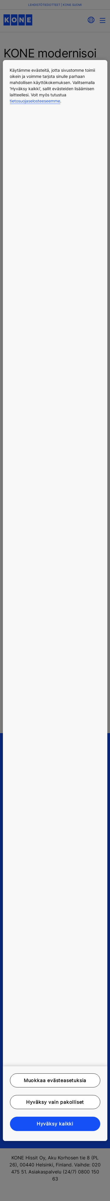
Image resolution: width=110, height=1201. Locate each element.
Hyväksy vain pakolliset (55, 1102)
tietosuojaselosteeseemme (35, 100)
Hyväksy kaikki (55, 1124)
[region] (55, 600)
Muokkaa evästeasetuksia (55, 1080)
